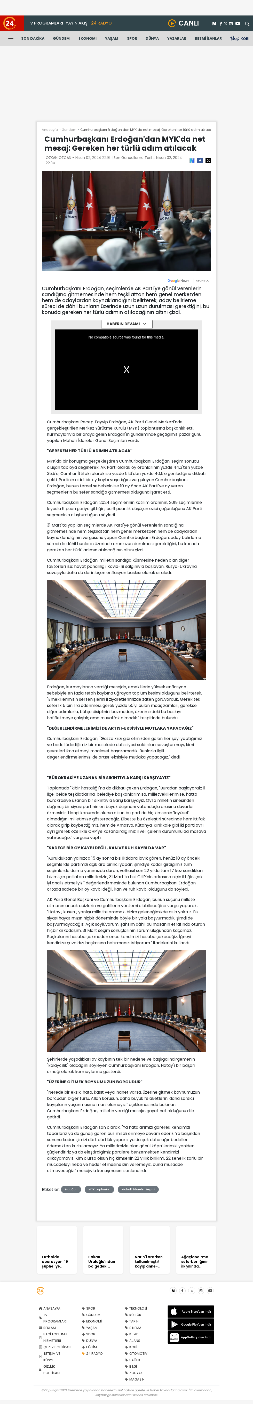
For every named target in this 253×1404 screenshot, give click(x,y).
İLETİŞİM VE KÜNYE (49, 1356)
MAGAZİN (135, 1379)
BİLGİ (131, 1366)
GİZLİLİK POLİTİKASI (49, 1369)
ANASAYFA (49, 1308)
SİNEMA (133, 1327)
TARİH (132, 1321)
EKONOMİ (87, 38)
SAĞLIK (132, 1360)
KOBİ (131, 1347)
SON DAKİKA (32, 38)
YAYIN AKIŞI (77, 23)
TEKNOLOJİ (136, 1308)
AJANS (132, 1340)
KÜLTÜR (133, 1314)
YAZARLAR (176, 38)
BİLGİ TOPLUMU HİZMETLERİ (53, 1337)
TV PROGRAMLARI (45, 23)
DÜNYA (152, 38)
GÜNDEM (61, 38)
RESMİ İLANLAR (208, 38)
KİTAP (131, 1334)
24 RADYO (101, 23)
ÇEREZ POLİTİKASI (55, 1347)
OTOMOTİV (136, 1353)
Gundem (69, 129)
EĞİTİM (89, 1347)
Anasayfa (50, 129)
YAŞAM (111, 38)
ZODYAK (134, 1372)
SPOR (132, 38)
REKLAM (47, 1327)
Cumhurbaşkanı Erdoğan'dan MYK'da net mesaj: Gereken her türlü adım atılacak (147, 129)
